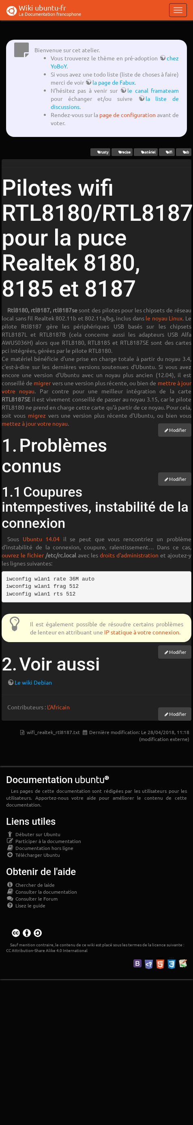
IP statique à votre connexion (141, 632)
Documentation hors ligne (39, 848)
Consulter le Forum (32, 898)
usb (183, 152)
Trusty (100, 152)
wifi (166, 152)
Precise (122, 152)
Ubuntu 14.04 (41, 538)
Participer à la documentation (43, 841)
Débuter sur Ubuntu (33, 834)
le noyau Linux (164, 318)
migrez (37, 415)
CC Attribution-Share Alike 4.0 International (47, 950)
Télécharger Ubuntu (33, 855)
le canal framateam (153, 90)
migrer (42, 382)
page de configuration (127, 114)
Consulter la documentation (41, 891)
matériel (145, 152)
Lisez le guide (25, 905)
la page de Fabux (113, 82)
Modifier (177, 430)
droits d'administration (129, 555)
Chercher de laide (30, 885)
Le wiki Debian (33, 682)
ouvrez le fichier (23, 555)
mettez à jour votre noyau (35, 423)
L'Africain (58, 707)
